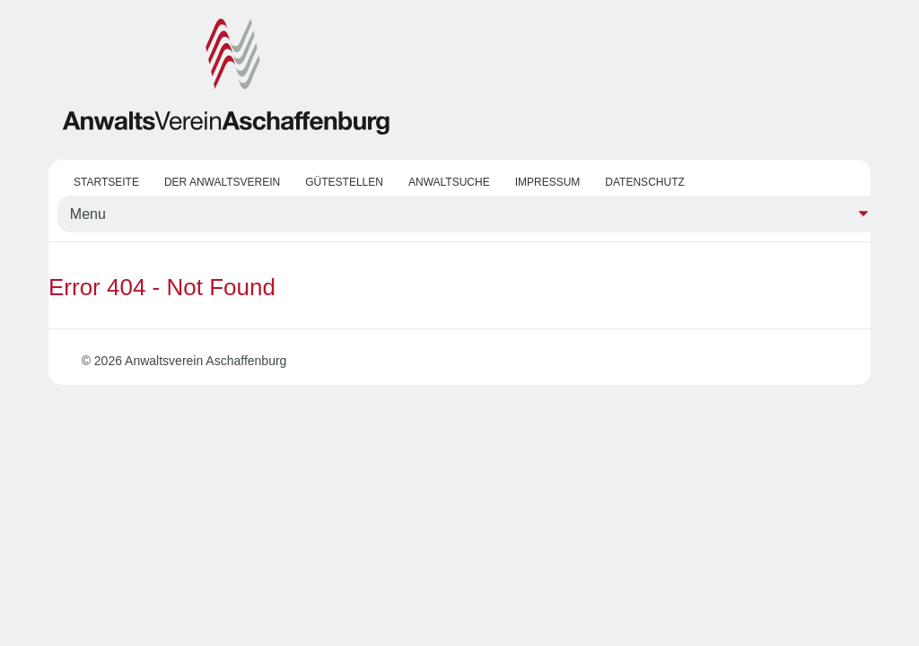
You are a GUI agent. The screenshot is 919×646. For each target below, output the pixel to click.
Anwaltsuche (449, 182)
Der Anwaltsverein (222, 182)
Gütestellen (344, 182)
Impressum (548, 182)
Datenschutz (644, 182)
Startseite (106, 182)
